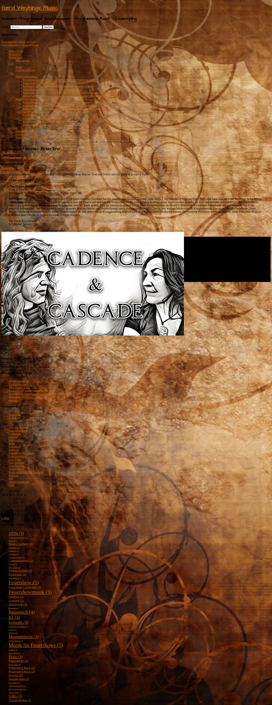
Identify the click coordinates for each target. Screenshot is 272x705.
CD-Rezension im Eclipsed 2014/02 (43, 124)
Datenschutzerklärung (28, 137)
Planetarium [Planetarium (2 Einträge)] (18, 661)
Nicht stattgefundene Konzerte (26, 472)
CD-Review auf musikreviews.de (42, 118)
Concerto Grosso (18, 427)
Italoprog (14, 449)
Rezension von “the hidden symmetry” (45, 121)
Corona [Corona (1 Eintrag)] (13, 564)
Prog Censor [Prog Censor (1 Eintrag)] (15, 665)
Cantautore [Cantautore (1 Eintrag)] (14, 548)
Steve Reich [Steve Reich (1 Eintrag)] (14, 683)
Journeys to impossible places (33, 99)
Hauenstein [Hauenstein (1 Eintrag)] (14, 608)
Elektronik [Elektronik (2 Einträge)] (17, 574)
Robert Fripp (139, 230)
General (13, 437)
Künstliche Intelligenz (21, 453)
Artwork (13, 417)
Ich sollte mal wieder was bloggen (28, 390)
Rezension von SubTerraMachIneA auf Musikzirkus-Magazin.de (59, 79)
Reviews (13, 475)
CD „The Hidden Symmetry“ (32, 111)
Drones (88, 230)
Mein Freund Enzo (19, 387)
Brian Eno (71, 230)
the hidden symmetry (192, 230)
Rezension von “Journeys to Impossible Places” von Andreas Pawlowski (64, 108)
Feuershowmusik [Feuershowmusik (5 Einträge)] (30, 592)
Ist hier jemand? (18, 380)
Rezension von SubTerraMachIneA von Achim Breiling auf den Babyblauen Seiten (70, 92)
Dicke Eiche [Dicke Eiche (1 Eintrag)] (14, 567)
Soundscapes (155, 230)
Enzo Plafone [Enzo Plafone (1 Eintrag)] (15, 578)
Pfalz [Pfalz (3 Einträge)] (15, 656)
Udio (11, 485)
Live (11, 63)
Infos (11, 443)
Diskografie (22, 60)
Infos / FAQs (16, 51)
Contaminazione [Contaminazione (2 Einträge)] (21, 560)
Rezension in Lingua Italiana (39, 83)
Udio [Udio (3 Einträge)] (15, 696)
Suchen (5, 26)
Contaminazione (18, 384)
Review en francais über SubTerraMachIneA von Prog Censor (58, 86)
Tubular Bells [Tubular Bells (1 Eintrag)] (15, 692)
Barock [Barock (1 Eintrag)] (13, 541)
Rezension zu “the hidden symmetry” (44, 115)
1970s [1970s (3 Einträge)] (16, 533)
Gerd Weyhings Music (29, 8)
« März (5, 518)
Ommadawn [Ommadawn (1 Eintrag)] (14, 653)
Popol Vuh (111, 230)
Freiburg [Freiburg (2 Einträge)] (16, 600)
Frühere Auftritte (25, 70)
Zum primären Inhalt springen (18, 41)
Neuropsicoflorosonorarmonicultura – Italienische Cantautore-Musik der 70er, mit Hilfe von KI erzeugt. (37, 397)
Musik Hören (16, 469)
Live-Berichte (16, 462)
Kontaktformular (25, 131)
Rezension (124, 230)
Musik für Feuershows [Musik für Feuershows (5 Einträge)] (36, 645)
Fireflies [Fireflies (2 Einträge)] (16, 597)
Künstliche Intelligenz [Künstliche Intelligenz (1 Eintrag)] (18, 627)
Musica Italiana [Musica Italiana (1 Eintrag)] (16, 641)
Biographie (15, 54)
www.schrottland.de (52, 186)
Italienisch (14, 446)
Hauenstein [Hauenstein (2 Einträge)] (18, 604)
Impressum (22, 134)
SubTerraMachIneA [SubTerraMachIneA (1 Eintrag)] (17, 686)
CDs (11, 73)
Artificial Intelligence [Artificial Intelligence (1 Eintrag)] (18, 538)
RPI (11, 478)
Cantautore (15, 421)
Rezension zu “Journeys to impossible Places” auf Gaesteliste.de (59, 105)
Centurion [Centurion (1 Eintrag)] (14, 551)
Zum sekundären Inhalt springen (20, 44)
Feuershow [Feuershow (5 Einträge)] (24, 582)
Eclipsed (36, 174)
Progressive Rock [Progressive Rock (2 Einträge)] (22, 668)
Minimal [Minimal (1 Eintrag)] (13, 633)
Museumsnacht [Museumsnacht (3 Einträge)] (23, 636)
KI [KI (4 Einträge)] (14, 617)
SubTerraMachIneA (27, 76)
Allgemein (15, 414)
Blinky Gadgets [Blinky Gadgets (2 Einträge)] (21, 544)
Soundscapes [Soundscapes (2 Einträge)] (19, 679)
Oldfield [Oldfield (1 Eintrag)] (13, 650)
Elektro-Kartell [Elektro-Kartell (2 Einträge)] (20, 570)
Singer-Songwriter (19, 481)
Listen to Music (17, 456)
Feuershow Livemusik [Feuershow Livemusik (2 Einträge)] (25, 587)
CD (81, 230)
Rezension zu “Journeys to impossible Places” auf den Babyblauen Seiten (65, 102)
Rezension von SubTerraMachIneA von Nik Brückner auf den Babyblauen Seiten (69, 95)
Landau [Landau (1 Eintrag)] (13, 630)
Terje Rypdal (171, 230)
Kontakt (13, 127)
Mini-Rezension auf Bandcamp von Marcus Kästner (52, 89)
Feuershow (15, 433)
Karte (19, 67)
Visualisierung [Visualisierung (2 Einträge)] (20, 700)
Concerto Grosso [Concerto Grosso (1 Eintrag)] (16, 557)
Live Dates (15, 459)
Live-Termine (16, 465)
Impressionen (32, 230)
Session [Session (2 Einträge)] (16, 675)
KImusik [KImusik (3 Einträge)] (18, 622)
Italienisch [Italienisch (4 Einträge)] (22, 612)
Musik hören (16, 57)
